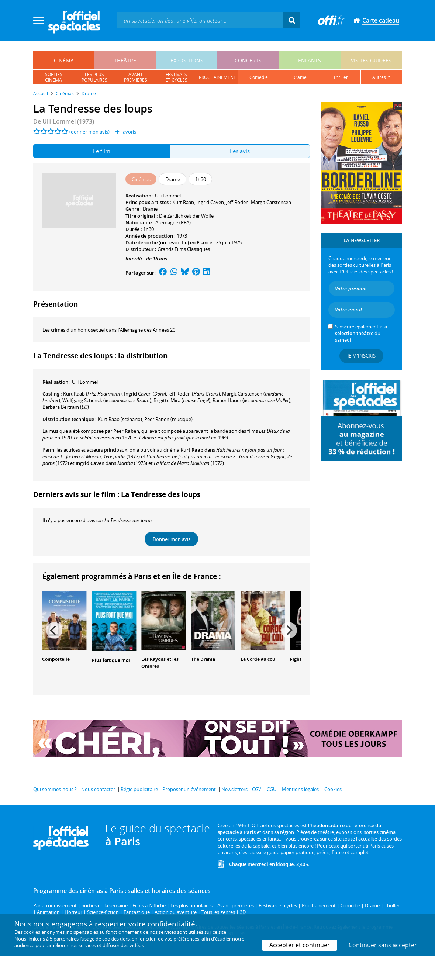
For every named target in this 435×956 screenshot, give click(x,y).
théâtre (125, 60)
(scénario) (120, 419)
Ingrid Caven (210, 202)
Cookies (333, 789)
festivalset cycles (176, 77)
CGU (271, 789)
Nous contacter (98, 789)
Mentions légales (300, 789)
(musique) (168, 419)
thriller (340, 77)
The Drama (203, 659)
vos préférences (182, 938)
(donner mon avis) (89, 131)
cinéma (64, 60)
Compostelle (56, 659)
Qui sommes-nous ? (55, 789)
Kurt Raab (183, 202)
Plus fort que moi (111, 660)
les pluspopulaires (94, 77)
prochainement (217, 77)
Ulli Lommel (168, 195)
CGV (256, 789)
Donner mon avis (171, 539)
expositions (186, 60)
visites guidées (371, 60)
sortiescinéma (53, 77)
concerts (248, 60)
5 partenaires (64, 938)
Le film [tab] (101, 151)
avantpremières (135, 77)
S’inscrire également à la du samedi (361, 333)
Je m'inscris (362, 355)
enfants (309, 60)
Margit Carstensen (271, 202)
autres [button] (379, 77)
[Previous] (54, 630)
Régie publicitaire (139, 789)
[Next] (289, 630)
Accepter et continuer (299, 945)
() (92, 393)
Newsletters (234, 789)
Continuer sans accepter (383, 945)
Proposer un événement (189, 789)
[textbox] (200, 20)
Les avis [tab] (240, 151)
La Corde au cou (258, 659)
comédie (258, 77)
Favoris (125, 131)
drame (299, 77)
